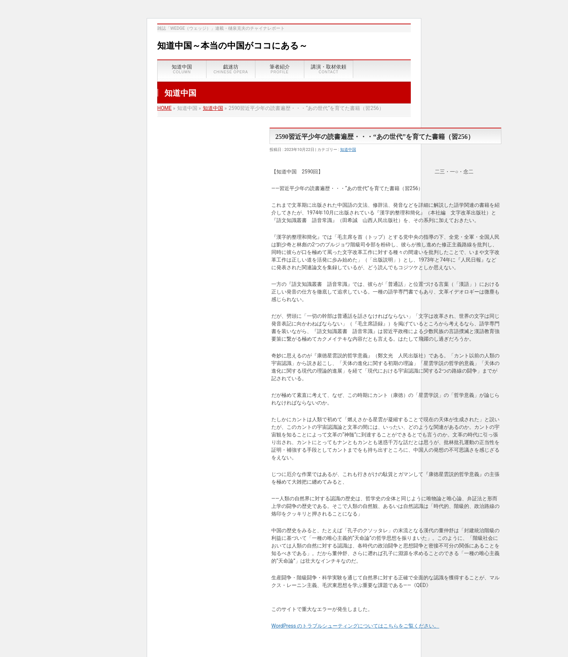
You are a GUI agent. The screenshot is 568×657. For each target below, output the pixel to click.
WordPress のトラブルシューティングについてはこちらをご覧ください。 (355, 626)
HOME (164, 108)
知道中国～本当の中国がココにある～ (232, 45)
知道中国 (213, 108)
